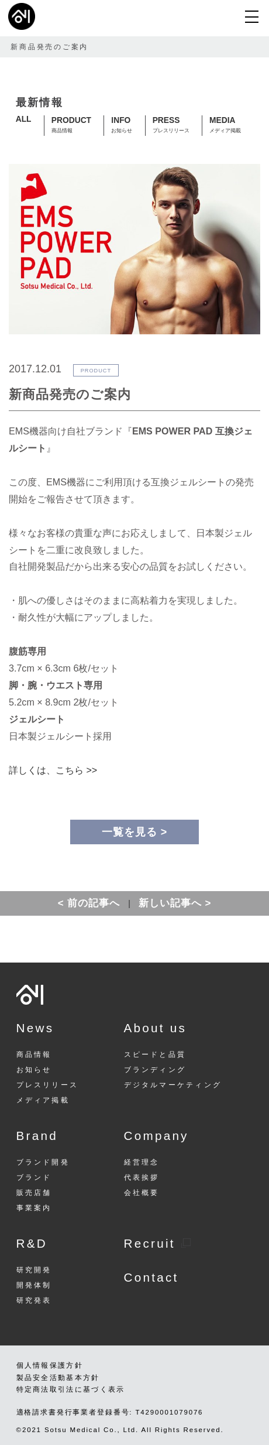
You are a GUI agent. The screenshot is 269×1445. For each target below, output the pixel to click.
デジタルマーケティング (173, 1085)
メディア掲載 (43, 1100)
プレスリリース (47, 1085)
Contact (151, 1277)
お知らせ (34, 1070)
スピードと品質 (155, 1055)
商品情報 (34, 1055)
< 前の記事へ (89, 903)
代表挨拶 (142, 1178)
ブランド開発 (43, 1162)
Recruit (157, 1243)
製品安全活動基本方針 (58, 1378)
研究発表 (34, 1300)
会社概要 (142, 1193)
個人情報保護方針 (49, 1365)
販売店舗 (34, 1193)
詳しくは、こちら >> (53, 770)
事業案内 (34, 1208)
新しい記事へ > (175, 903)
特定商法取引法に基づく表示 (70, 1389)
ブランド (34, 1178)
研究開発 (34, 1270)
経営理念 (142, 1162)
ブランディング (155, 1070)
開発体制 (34, 1285)
